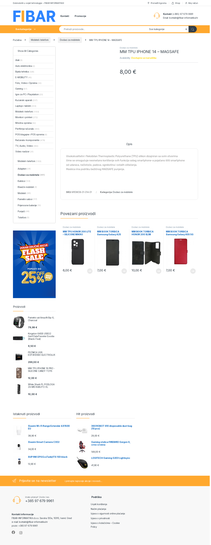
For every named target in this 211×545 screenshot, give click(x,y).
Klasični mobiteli (27, 187)
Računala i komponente (30, 140)
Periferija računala (27, 128)
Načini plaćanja (98, 509)
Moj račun (191, 3)
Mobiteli (24, 193)
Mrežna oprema (25, 123)
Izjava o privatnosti (100, 518)
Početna (17, 40)
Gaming (21, 88)
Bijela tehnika (24, 71)
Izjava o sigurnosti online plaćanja (108, 513)
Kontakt (64, 16)
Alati (18, 60)
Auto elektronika (25, 66)
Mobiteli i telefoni (39, 40)
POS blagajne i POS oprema (31, 134)
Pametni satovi (27, 199)
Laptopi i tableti (25, 106)
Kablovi (24, 181)
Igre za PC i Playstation (29, 94)
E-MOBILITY (23, 77)
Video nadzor (24, 151)
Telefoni (23, 217)
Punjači (23, 211)
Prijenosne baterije (29, 205)
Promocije (80, 16)
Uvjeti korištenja (99, 504)
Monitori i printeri (26, 117)
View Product (90, 271)
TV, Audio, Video (26, 145)
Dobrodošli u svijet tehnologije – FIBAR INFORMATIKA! (38, 3)
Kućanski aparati (26, 100)
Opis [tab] (129, 144)
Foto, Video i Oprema (28, 83)
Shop (175, 3)
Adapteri (24, 169)
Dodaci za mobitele (70, 40)
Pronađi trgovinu (157, 3)
